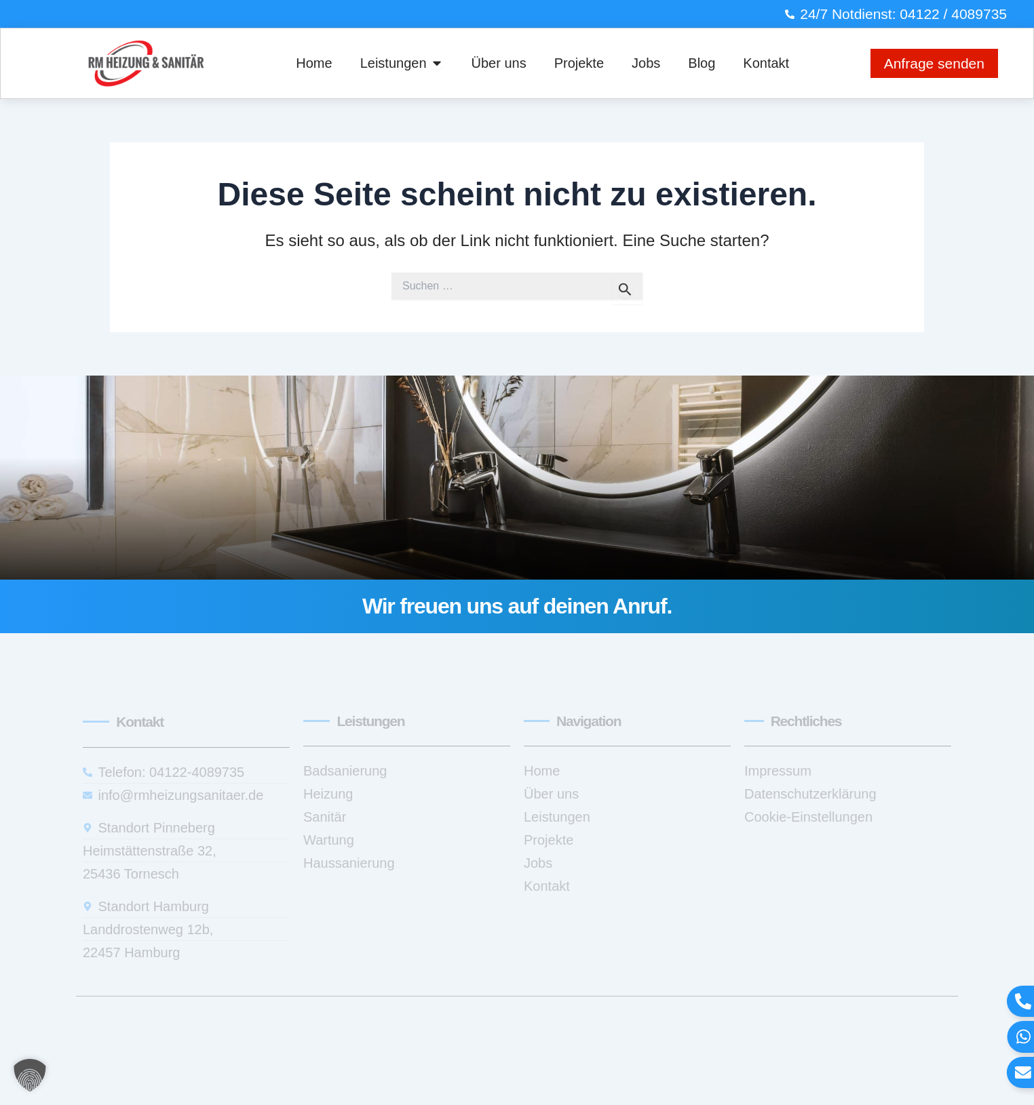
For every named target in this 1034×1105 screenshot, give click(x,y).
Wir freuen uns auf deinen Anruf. (517, 606)
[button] (30, 1075)
